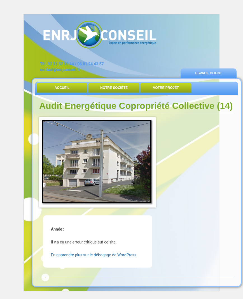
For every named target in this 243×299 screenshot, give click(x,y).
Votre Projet (166, 88)
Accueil (62, 88)
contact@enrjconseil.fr (60, 69)
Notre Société (114, 88)
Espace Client (208, 73)
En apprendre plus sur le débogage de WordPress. (94, 255)
